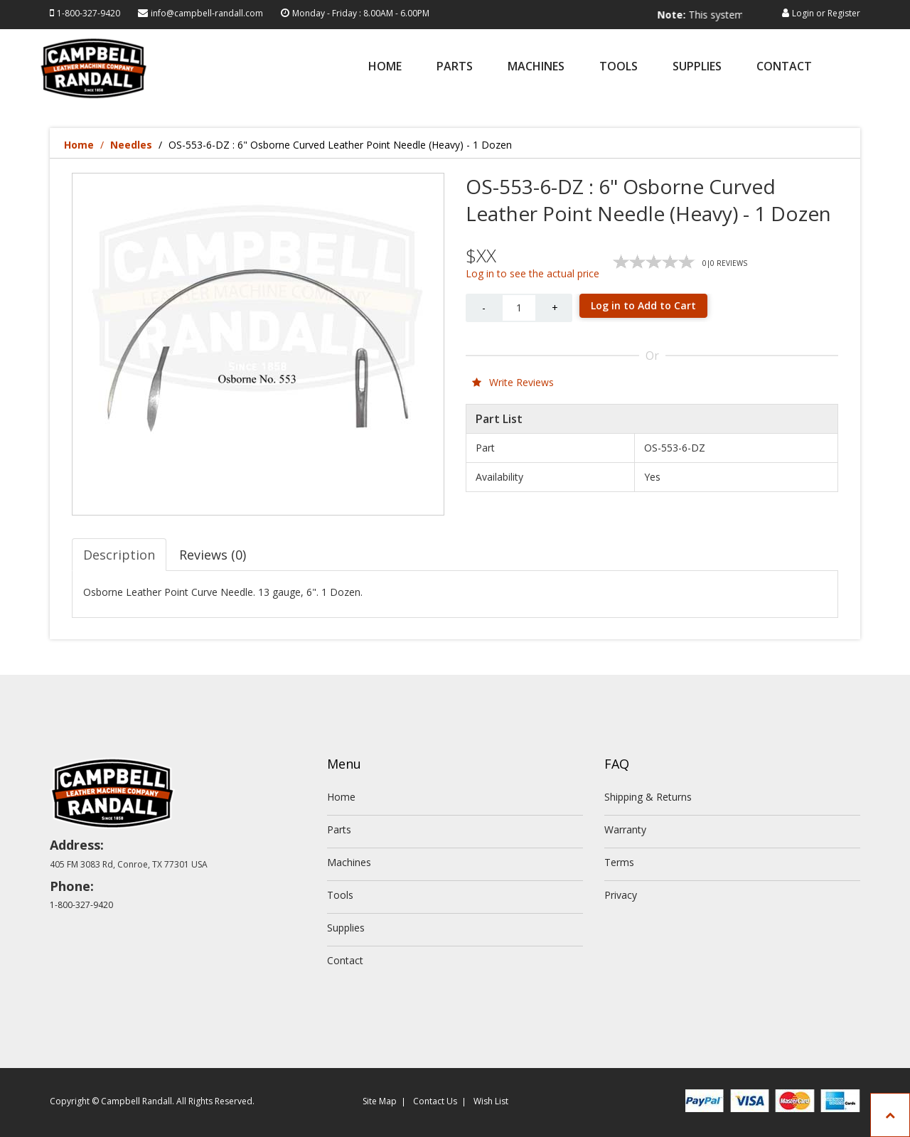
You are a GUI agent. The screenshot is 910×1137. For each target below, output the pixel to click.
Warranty (625, 829)
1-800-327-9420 (88, 13)
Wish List (490, 1101)
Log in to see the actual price (532, 273)
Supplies (697, 67)
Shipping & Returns (648, 797)
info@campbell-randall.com (207, 13)
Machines (536, 67)
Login (803, 13)
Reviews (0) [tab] (212, 554)
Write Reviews (513, 382)
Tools (618, 67)
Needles (131, 144)
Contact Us (435, 1101)
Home (385, 67)
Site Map (380, 1101)
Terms (619, 862)
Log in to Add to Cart (643, 305)
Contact (784, 67)
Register (844, 13)
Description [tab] (119, 554)
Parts (455, 67)
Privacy (620, 895)
